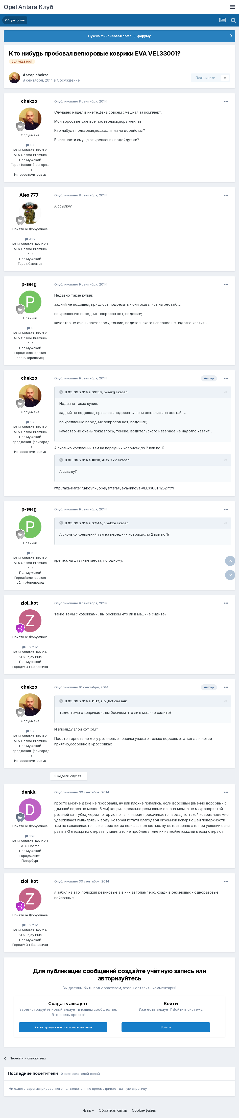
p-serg (29, 284)
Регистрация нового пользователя (63, 1027)
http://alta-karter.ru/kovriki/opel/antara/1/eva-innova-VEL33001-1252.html (114, 488)
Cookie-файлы (144, 1110)
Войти (166, 1027)
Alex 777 (29, 195)
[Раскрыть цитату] (61, 392)
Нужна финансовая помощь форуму (119, 36)
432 (30, 239)
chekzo (42, 75)
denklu (29, 792)
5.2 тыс (30, 647)
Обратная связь (113, 1110)
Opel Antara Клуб (28, 7)
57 (30, 145)
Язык (88, 1110)
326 (30, 836)
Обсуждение (68, 80)
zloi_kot (29, 603)
